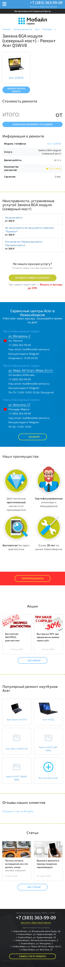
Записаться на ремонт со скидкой (32, 124)
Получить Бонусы (33, 578)
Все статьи (31, 887)
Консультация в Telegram (23, 353)
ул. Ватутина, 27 (19, 405)
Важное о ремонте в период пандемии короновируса (48, 864)
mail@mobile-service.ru (35, 349)
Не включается (13, 217)
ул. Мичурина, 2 (19, 336)
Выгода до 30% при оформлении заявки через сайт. (48, 637)
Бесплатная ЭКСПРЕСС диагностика (12, 637)
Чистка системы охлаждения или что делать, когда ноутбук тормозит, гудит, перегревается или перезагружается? (16, 870)
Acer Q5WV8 (54, 143)
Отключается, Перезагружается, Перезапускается (24, 243)
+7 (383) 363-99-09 (46, 2)
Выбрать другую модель (16, 89)
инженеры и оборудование (49, 502)
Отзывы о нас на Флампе (17, 811)
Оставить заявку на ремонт (32, 277)
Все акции (31, 660)
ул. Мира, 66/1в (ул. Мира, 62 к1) (30, 370)
